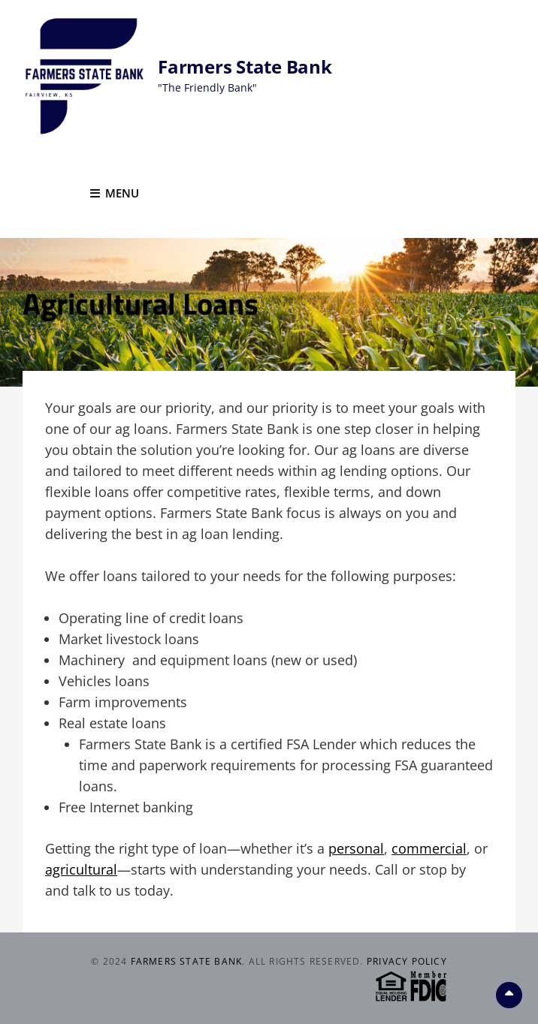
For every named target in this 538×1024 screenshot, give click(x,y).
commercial (429, 848)
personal (356, 848)
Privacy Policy (407, 961)
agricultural (81, 869)
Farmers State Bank (245, 66)
